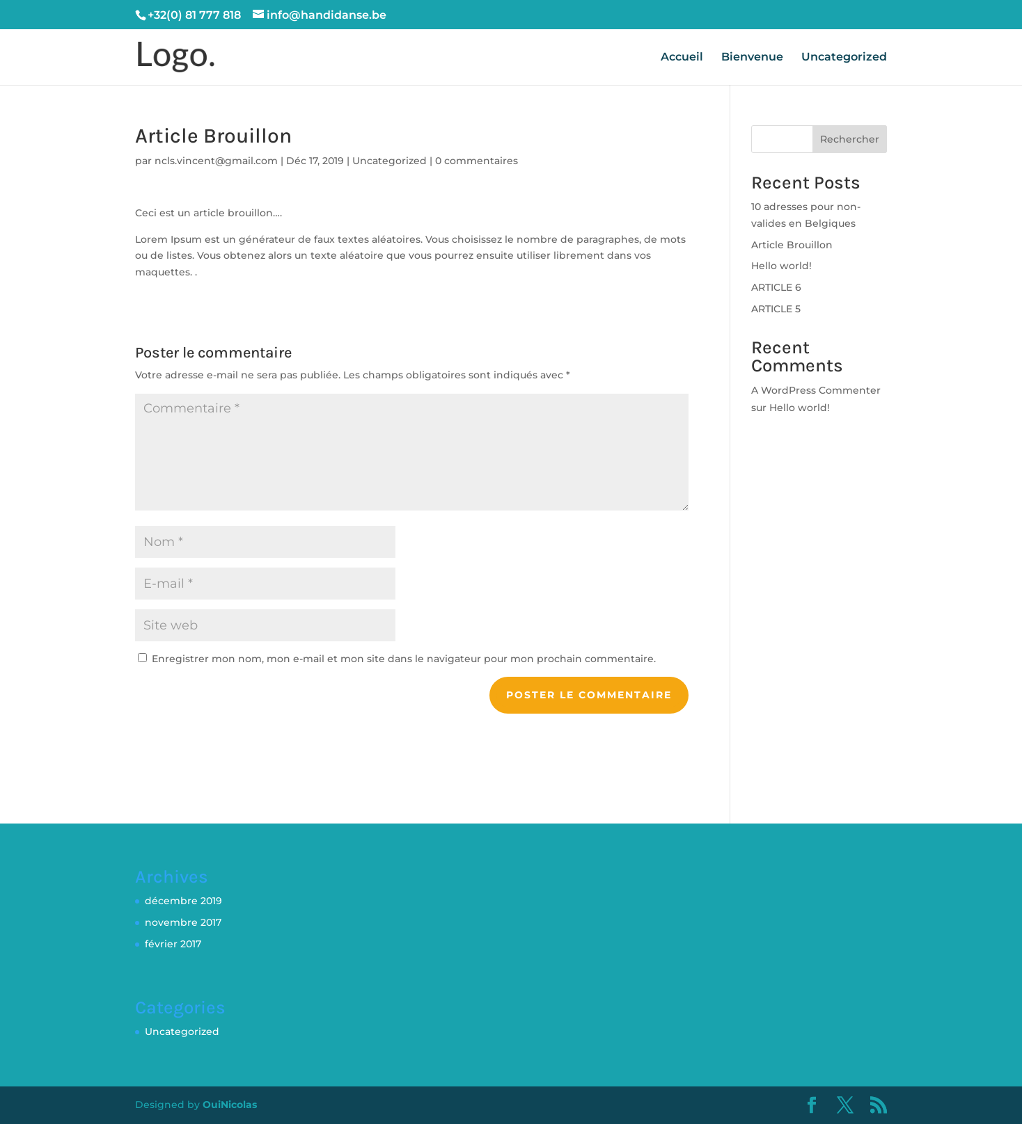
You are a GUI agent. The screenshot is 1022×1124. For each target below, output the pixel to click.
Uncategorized (844, 57)
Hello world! (781, 265)
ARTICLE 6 (776, 287)
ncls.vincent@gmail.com (216, 160)
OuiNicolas (230, 1104)
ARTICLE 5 (776, 309)
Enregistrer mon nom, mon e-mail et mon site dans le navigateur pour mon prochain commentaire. (404, 658)
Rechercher (849, 139)
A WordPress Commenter (816, 390)
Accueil (682, 57)
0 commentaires (476, 160)
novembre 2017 (183, 922)
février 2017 (173, 944)
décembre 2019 (183, 900)
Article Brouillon (792, 245)
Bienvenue (752, 57)
